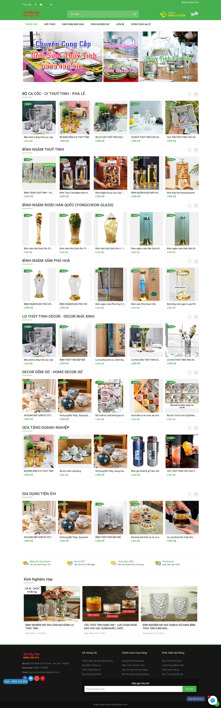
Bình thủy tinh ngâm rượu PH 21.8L (184, 304)
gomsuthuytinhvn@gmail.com (44, 672)
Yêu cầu (189, 689)
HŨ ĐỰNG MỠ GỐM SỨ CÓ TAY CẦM (41, 415)
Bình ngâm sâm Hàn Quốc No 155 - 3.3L (187, 248)
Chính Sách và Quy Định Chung (97, 661)
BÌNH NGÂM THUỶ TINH (43, 149)
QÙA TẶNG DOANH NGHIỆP (45, 428)
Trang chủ (31, 24)
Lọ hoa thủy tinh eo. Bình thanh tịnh (112, 360)
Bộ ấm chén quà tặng (70, 471)
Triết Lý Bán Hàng (170, 670)
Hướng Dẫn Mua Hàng (133, 661)
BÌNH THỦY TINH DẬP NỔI (72, 360)
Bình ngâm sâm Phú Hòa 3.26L (110, 304)
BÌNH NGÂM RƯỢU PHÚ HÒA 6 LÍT (76, 304)
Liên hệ (120, 24)
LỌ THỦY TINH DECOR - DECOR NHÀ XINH (58, 316)
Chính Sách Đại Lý (141, 24)
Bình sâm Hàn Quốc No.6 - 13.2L (111, 248)
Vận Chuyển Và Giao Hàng (135, 670)
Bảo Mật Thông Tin (91, 665)
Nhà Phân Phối (190, 2)
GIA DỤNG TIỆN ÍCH (39, 494)
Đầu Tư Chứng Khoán (172, 674)
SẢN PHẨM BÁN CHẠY (73, 24)
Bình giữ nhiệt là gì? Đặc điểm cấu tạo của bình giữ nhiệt (159, 471)
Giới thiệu (49, 24)
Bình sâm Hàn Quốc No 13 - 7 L (75, 248)
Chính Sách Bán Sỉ (91, 670)
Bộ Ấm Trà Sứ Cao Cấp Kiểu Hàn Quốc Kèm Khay (191, 415)
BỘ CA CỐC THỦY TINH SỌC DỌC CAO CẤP (116, 137)
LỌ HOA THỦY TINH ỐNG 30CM (182, 360)
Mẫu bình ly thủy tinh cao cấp (38, 137)
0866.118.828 (176, 15)
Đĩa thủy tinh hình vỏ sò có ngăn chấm (150, 537)
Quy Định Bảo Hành (91, 674)
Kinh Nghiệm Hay (100, 24)
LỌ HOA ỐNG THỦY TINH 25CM (146, 360)
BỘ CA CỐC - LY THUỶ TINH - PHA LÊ (53, 94)
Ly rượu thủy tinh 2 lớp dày (180, 537)
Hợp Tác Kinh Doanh (172, 661)
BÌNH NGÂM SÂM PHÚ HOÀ (46, 260)
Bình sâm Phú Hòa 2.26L (143, 304)
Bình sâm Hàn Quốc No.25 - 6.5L (40, 248)
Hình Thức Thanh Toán (133, 665)
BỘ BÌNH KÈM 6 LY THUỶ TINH (74, 137)
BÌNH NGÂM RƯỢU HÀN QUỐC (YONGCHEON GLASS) (67, 205)
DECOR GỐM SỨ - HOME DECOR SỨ (52, 372)
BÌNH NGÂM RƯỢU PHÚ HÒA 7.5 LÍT (41, 304)
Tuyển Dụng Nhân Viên (173, 665)
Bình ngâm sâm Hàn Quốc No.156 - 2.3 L (151, 248)
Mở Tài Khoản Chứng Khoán (135, 674)
